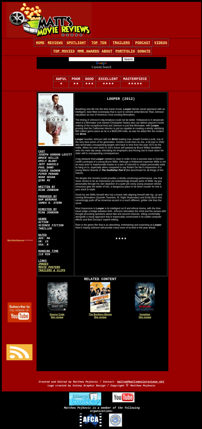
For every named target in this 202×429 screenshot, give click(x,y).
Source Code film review (57, 316)
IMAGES (43, 264)
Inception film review (145, 316)
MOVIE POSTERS (49, 267)
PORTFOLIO (125, 51)
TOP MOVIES (64, 51)
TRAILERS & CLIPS (51, 270)
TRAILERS (121, 43)
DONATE (143, 51)
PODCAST (142, 43)
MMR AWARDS (88, 51)
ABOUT (107, 51)
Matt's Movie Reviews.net (15, 240)
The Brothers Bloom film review (100, 316)
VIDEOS (160, 43)
